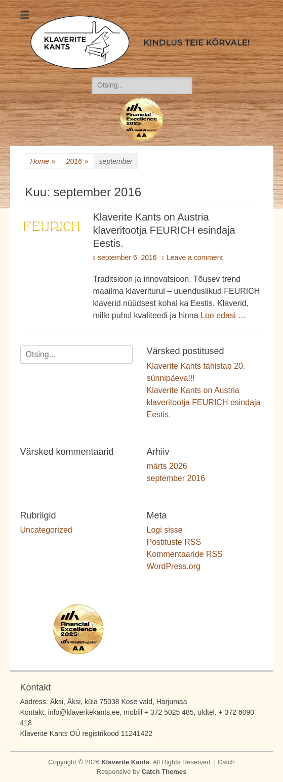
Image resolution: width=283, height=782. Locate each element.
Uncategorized (46, 530)
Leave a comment (195, 257)
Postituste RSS (174, 542)
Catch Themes (164, 771)
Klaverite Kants (125, 762)
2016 (77, 161)
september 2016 (176, 478)
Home (43, 161)
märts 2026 (167, 466)
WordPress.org (173, 566)
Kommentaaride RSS (185, 554)
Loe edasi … (223, 315)
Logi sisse (165, 530)
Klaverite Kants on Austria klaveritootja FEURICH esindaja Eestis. (164, 230)
